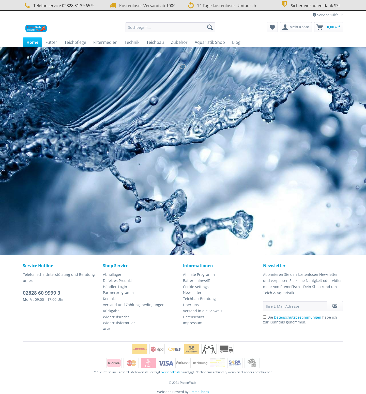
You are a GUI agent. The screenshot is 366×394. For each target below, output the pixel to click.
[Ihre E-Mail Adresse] (295, 306)
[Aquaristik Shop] (209, 42)
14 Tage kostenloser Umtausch (221, 5)
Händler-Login (115, 286)
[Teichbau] (155, 42)
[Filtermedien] (105, 42)
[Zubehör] (179, 42)
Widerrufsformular (119, 322)
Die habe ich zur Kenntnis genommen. (300, 319)
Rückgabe (111, 310)
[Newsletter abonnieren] (335, 306)
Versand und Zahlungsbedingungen (133, 304)
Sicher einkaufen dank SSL (310, 5)
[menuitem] (170, 29)
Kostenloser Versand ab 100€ (142, 5)
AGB (106, 329)
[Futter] (51, 42)
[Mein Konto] (296, 27)
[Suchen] (210, 27)
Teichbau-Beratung (199, 298)
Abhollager (112, 274)
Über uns (191, 304)
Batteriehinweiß (196, 280)
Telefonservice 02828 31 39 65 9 (58, 5)
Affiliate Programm (199, 274)
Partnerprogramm (118, 292)
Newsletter (192, 292)
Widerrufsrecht (116, 317)
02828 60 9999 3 (41, 293)
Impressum (192, 322)
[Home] (32, 42)
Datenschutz (193, 317)
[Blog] (236, 42)
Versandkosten (171, 372)
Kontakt (109, 298)
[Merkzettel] (272, 27)
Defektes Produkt (117, 280)
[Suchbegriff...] (170, 27)
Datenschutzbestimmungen (297, 317)
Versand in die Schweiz (202, 310)
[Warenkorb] (328, 27)
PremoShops (199, 391)
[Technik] (132, 42)
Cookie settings (196, 286)
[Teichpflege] (75, 42)
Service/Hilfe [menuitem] (326, 14)
